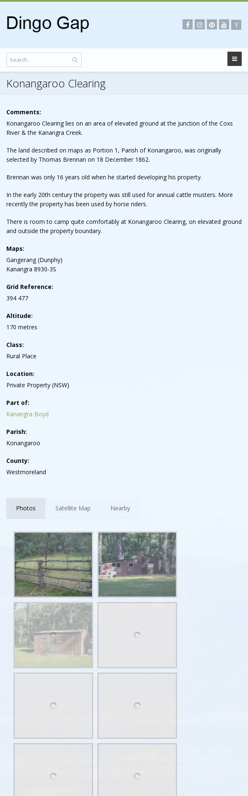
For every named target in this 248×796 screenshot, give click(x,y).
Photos (26, 508)
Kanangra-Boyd (27, 414)
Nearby (120, 508)
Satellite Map (73, 508)
